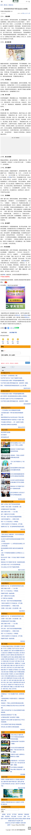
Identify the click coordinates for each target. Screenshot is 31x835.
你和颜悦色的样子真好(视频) (8, 510)
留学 (10, 681)
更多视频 (22, 775)
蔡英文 (17, 670)
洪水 (6, 653)
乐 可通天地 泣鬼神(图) (7, 599)
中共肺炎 (3, 647)
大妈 (2, 672)
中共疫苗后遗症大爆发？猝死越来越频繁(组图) (12, 381)
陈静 (10, 782)
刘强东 (23, 670)
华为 (21, 662)
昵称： (3, 351)
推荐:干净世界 (4, 819)
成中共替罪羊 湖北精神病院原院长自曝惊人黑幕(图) (13, 397)
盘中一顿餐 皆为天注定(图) (8, 515)
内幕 (7, 662)
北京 (20, 670)
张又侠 (17, 649)
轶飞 (23, 780)
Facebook (20, 817)
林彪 (16, 685)
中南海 (4, 662)
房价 (5, 672)
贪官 (16, 662)
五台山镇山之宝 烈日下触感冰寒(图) (10, 567)
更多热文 (22, 642)
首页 (1, 5)
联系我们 (7, 817)
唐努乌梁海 (11, 677)
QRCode (12, 328)
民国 (17, 683)
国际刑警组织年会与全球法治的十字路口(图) (12, 418)
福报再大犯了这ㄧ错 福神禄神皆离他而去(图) (12, 527)
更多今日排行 (21, 570)
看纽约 (24, 819)
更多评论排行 (27, 389)
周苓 (7, 782)
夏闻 (5, 782)
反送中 (13, 662)
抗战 (22, 683)
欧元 (11, 668)
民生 (5, 683)
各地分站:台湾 (9, 823)
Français (13, 825)
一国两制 (16, 664)
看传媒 (28, 819)
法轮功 (17, 674)
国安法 (21, 651)
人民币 (8, 668)
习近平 (13, 649)
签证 (18, 681)
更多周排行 (22, 611)
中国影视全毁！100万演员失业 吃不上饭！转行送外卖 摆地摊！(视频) (17, 763)
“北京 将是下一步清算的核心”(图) (8, 376)
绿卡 (2, 683)
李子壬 (19, 784)
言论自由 (15, 679)
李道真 (17, 780)
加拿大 (8, 666)
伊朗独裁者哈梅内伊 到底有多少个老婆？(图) (12, 420)
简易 (11, 780)
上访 (14, 674)
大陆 (15, 672)
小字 (29, 13)
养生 (15, 689)
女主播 (19, 679)
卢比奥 (21, 647)
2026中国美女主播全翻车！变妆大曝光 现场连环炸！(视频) (17, 770)
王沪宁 (17, 660)
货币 (5, 668)
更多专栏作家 (21, 788)
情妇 (19, 662)
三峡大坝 (13, 651)
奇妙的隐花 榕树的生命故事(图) (9, 425)
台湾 (13, 670)
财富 (5, 670)
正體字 (9, 825)
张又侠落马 (4, 435)
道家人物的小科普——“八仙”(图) (9, 512)
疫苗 (3, 653)
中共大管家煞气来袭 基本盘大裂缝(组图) (11, 725)
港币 (16, 668)
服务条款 (20, 815)
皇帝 (2, 687)
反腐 (3, 664)
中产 (7, 670)
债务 (17, 666)
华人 (2, 681)
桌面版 (3, 815)
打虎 (6, 664)
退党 (16, 655)
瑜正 (13, 784)
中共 (2, 657)
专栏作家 (4, 778)
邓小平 (13, 685)
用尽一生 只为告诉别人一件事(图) (9, 522)
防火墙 (4, 674)
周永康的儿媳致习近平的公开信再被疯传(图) (11, 399)
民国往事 (8, 803)
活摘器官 (6, 651)
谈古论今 (13, 803)
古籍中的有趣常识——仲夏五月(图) (10, 520)
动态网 (18, 821)
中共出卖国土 (15, 653)
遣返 (15, 681)
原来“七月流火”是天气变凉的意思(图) (10, 505)
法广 (20, 664)
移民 (5, 681)
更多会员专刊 (21, 428)
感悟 (19, 687)
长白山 (16, 677)
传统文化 (11, 5)
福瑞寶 (10, 821)
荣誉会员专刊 (6, 408)
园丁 (16, 782)
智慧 (16, 687)
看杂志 (21, 819)
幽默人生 (12, 687)
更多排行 (22, 730)
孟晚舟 (20, 657)
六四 (20, 649)
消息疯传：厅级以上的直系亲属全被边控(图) (12, 704)
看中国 (12, 664)
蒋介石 (5, 685)
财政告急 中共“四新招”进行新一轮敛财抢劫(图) (13, 563)
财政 (2, 670)
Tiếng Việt (18, 825)
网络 (4, 274)
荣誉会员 (17, 315)
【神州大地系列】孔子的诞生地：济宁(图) (11, 525)
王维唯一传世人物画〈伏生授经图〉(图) (11, 507)
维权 (7, 674)
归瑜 (21, 780)
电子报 (9, 815)
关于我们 (14, 815)
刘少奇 (19, 685)
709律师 (11, 674)
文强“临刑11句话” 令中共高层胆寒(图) (10, 565)
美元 (22, 666)
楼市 (22, 668)
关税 (23, 657)
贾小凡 (14, 780)
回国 (20, 681)
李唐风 (13, 782)
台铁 (9, 651)
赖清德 (16, 657)
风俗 (24, 260)
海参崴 (10, 670)
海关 (13, 681)
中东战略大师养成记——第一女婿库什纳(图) (12, 423)
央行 (14, 666)
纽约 (14, 823)
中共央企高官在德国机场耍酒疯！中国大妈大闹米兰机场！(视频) (17, 750)
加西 (24, 823)
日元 (13, 668)
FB (3, 666)
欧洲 (22, 823)
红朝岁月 (18, 803)
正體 (26, 1)
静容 (3, 784)
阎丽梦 (5, 657)
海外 (7, 683)
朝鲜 (5, 666)
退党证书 (14, 821)
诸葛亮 (5, 687)
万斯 (6, 660)
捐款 (2, 817)
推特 (25, 817)
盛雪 (19, 782)
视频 (3, 733)
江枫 (16, 784)
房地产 (19, 668)
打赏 (23, 13)
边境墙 (2, 660)
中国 (10, 177)
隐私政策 (26, 815)
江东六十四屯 (4, 677)
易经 (8, 687)
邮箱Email (3, 810)
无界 (22, 821)
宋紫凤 (2, 780)
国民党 (12, 655)
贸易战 (9, 649)
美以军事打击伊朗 (5, 433)
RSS (29, 817)
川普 (15, 647)
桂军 (20, 683)
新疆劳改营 (9, 679)
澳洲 (14, 683)
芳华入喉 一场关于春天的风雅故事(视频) (11, 517)
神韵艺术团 (11, 819)
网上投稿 (13, 817)
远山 (2, 782)
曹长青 (23, 784)
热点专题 (4, 430)
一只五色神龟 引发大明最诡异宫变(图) (10, 411)
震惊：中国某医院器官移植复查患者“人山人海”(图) (13, 386)
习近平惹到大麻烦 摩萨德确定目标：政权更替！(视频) (14, 383)
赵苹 (21, 782)
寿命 (10, 689)
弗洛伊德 (19, 655)
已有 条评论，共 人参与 (8, 355)
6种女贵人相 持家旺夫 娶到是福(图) (10, 727)
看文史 (5, 5)
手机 (21, 687)
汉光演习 (8, 655)
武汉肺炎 (10, 647)
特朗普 (18, 647)
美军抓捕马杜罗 (5, 438)
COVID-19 (5, 649)
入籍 (23, 681)
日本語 (23, 825)
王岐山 (13, 657)
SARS (5, 679)
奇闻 (4, 689)
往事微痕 (10, 653)
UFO (23, 655)
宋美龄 (9, 685)
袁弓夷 (21, 653)
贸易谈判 (12, 660)
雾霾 (19, 672)
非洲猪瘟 (11, 672)
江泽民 (20, 660)
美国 (8, 660)
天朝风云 (3, 803)
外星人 (7, 689)
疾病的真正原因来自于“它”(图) (9, 715)
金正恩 (9, 657)
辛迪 (2, 786)
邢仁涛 (10, 784)
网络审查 (21, 674)
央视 (23, 679)
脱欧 (11, 666)
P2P (17, 672)
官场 (9, 664)
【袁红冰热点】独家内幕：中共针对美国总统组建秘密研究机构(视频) (17, 737)
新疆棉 (17, 651)
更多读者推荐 (27, 404)
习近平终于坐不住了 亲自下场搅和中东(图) (11, 379)
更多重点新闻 (21, 500)
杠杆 (19, 666)
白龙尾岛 (20, 677)
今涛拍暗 (7, 780)
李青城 (6, 784)
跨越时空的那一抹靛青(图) (7, 594)
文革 (13, 689)
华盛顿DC (17, 823)
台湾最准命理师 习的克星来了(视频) (10, 718)
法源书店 (16, 819)
